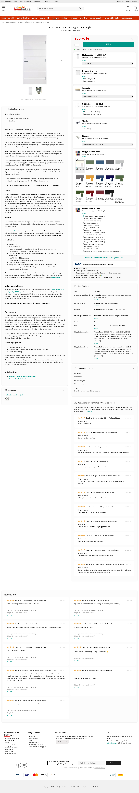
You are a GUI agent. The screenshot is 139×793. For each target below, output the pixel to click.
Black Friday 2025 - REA (36, 745)
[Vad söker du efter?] (60, 9)
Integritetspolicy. (99, 768)
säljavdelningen (112, 743)
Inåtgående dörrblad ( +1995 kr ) (92, 114)
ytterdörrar (14, 231)
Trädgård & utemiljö (7, 18)
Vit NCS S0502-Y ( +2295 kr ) (91, 225)
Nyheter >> (37, 1)
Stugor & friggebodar (112, 18)
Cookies (31, 740)
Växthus (64, 18)
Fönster (34, 18)
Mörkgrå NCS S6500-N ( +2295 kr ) (93, 230)
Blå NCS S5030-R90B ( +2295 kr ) (92, 221)
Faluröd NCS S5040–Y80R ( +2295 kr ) (93, 244)
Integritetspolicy (34, 743)
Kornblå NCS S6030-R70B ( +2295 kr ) (93, 237)
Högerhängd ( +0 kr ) (89, 81)
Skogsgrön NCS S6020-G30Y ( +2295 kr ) (94, 242)
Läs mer (89, 412)
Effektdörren (78, 377)
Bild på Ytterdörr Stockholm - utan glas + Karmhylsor (33, 99)
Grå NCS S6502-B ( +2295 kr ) (91, 223)
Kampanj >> (47, 1)
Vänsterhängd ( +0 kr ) (90, 79)
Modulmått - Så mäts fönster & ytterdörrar (22, 377)
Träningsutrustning (96, 18)
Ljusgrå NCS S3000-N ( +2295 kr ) (92, 228)
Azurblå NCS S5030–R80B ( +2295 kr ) (93, 235)
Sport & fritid (44, 18)
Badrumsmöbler (127, 18)
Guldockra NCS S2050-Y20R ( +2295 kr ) (94, 232)
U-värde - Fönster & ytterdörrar (19, 379)
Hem (3, 22)
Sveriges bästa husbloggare (37, 747)
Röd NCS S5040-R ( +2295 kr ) (91, 246)
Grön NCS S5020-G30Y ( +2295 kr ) (93, 218)
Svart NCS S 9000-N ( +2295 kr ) (92, 249)
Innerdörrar (73, 18)
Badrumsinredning (23, 18)
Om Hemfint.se (33, 738)
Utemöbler (83, 18)
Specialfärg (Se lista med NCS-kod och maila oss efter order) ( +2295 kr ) (103, 251)
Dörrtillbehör (55, 277)
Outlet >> (55, 1)
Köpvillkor (32, 736)
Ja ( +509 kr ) (87, 129)
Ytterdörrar (55, 18)
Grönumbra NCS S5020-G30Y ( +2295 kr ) (94, 239)
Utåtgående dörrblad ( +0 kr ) (92, 112)
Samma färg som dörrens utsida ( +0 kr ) (94, 216)
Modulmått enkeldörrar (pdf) (14, 395)
